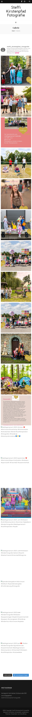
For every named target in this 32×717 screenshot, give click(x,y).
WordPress (23, 714)
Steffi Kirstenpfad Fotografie (16, 11)
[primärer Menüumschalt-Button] (16, 22)
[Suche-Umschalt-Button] (29, 1)
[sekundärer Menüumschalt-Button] (1, 2)
